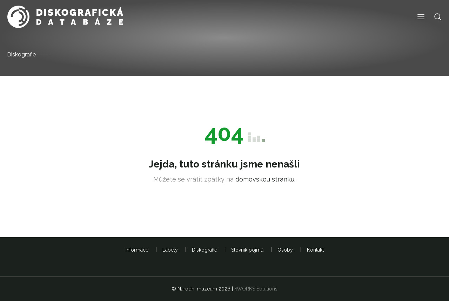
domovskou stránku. (265, 179)
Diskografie (21, 54)
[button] (421, 17)
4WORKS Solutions (255, 289)
